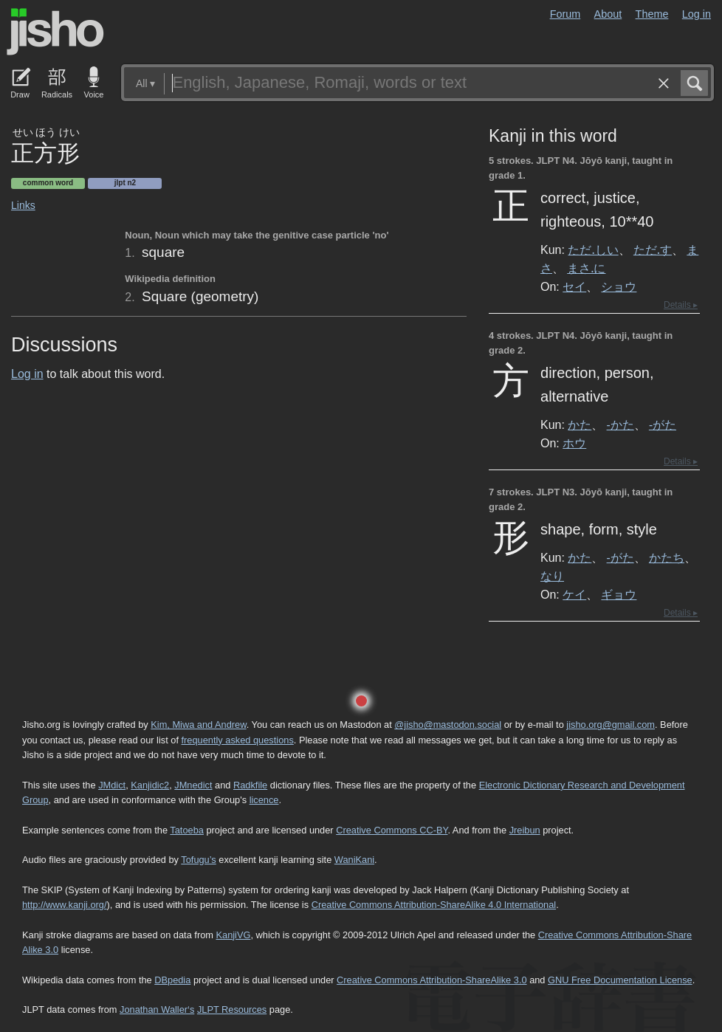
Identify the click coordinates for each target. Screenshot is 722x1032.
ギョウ (618, 594)
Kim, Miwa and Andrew (198, 724)
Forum (565, 14)
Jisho (55, 31)
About (608, 14)
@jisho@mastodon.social (447, 724)
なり (552, 576)
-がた (662, 424)
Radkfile (250, 785)
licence (264, 799)
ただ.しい (593, 249)
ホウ (574, 443)
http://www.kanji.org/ (64, 904)
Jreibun (524, 830)
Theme (652, 14)
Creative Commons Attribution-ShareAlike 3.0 (431, 979)
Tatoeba (187, 830)
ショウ (618, 286)
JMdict (112, 785)
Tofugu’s (198, 859)
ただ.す (652, 249)
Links (23, 205)
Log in (696, 14)
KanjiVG (233, 934)
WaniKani (354, 859)
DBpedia (172, 979)
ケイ (574, 594)
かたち (666, 557)
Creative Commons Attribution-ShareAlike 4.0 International (434, 904)
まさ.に (586, 268)
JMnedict (193, 785)
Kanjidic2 (150, 785)
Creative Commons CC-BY (391, 830)
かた (579, 424)
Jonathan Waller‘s (157, 1009)
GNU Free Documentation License (620, 979)
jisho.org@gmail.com (610, 724)
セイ (574, 286)
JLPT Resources (232, 1009)
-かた (620, 424)
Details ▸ (681, 305)
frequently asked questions (238, 740)
